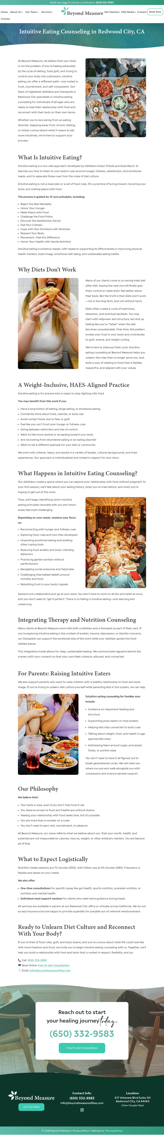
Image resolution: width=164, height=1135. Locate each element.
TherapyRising (113, 1130)
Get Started (111, 11)
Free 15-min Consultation (54, 965)
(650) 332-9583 (105, 2)
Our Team (31, 11)
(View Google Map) (132, 1105)
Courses (5, 18)
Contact (142, 11)
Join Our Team (31, 1107)
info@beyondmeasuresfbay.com (50, 970)
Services (46, 11)
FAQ (123, 11)
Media (130, 11)
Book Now (155, 11)
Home (4, 11)
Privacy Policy (81, 1131)
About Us (15, 11)
